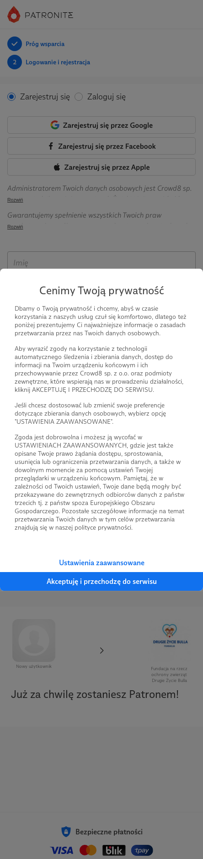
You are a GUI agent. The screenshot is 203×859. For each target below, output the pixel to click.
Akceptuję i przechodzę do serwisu (102, 581)
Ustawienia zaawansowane (101, 562)
